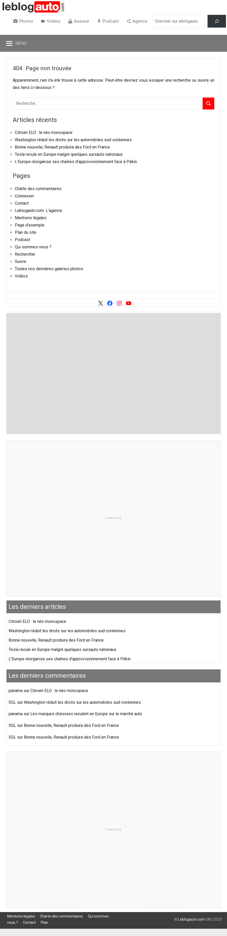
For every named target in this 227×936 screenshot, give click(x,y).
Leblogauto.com (191, 919)
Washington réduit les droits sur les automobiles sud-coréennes (73, 139)
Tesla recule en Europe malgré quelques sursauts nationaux (69, 154)
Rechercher (25, 254)
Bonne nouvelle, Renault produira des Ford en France (62, 147)
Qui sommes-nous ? (33, 246)
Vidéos (54, 21)
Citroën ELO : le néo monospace (43, 132)
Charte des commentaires (38, 188)
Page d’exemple (29, 225)
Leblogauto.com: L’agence (38, 210)
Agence (139, 21)
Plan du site (25, 232)
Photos (26, 21)
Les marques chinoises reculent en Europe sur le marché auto (86, 713)
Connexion (24, 195)
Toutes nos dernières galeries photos (49, 268)
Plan (44, 922)
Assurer (81, 21)
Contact (22, 203)
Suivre (20, 261)
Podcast (111, 21)
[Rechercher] (217, 21)
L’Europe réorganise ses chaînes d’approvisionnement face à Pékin (76, 161)
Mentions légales (30, 217)
